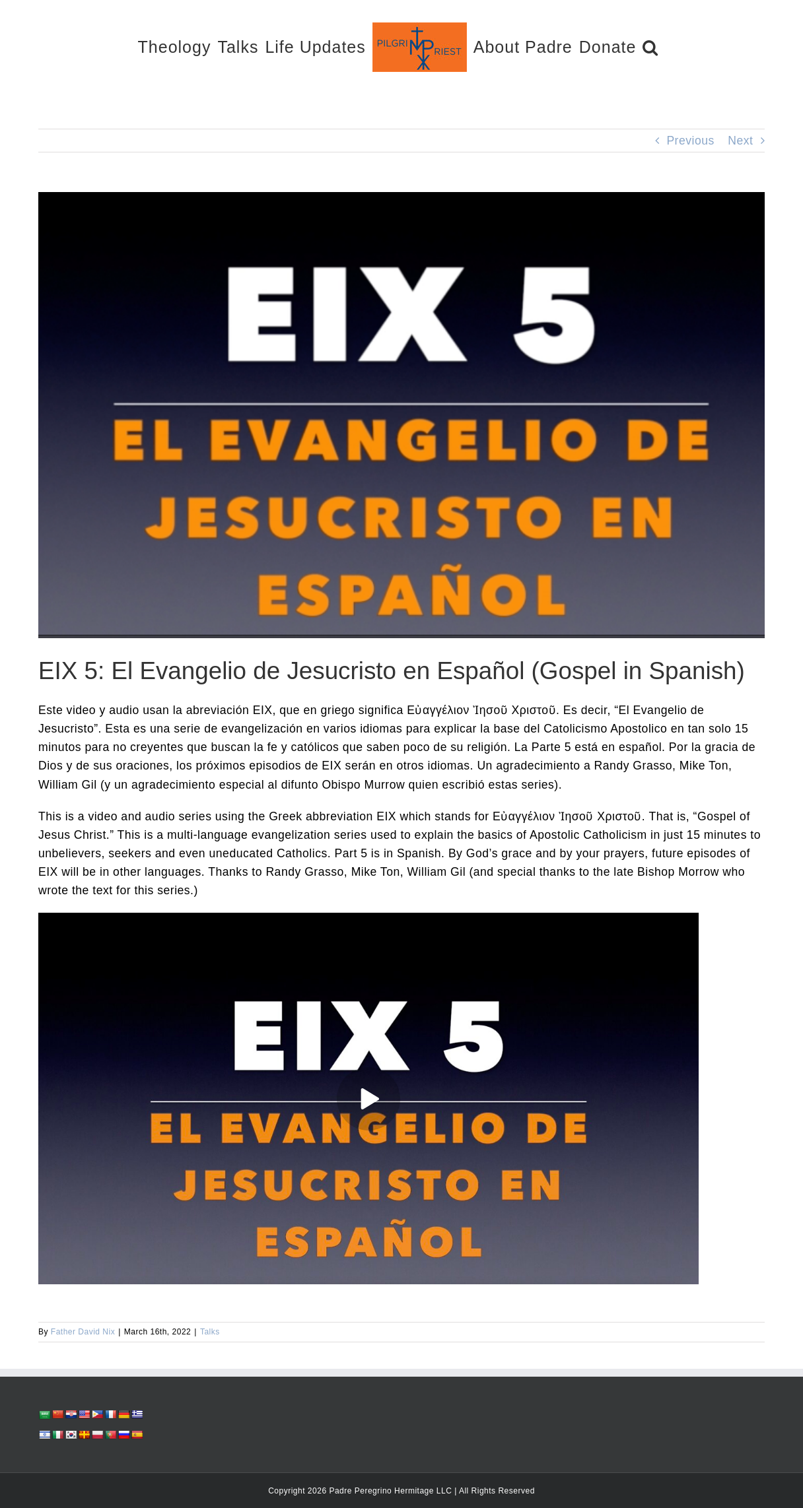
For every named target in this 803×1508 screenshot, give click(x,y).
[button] (650, 46)
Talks (210, 1331)
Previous (690, 140)
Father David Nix (83, 1331)
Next (740, 140)
